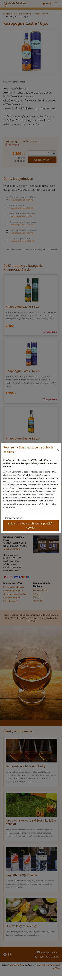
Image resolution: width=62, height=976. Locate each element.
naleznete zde (9, 507)
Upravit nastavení (14, 517)
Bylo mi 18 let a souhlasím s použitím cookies (31, 525)
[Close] (58, 450)
